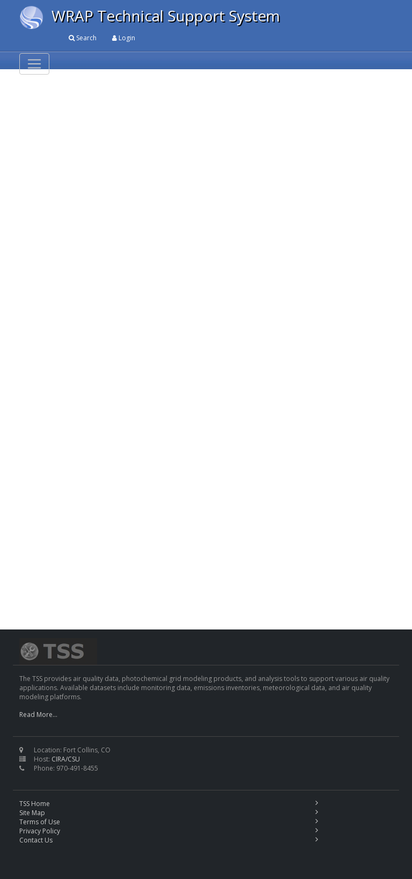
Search (83, 37)
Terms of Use (39, 821)
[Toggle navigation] (34, 64)
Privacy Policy (39, 831)
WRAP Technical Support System (166, 15)
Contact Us (36, 840)
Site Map (32, 812)
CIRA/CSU (66, 759)
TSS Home (34, 803)
